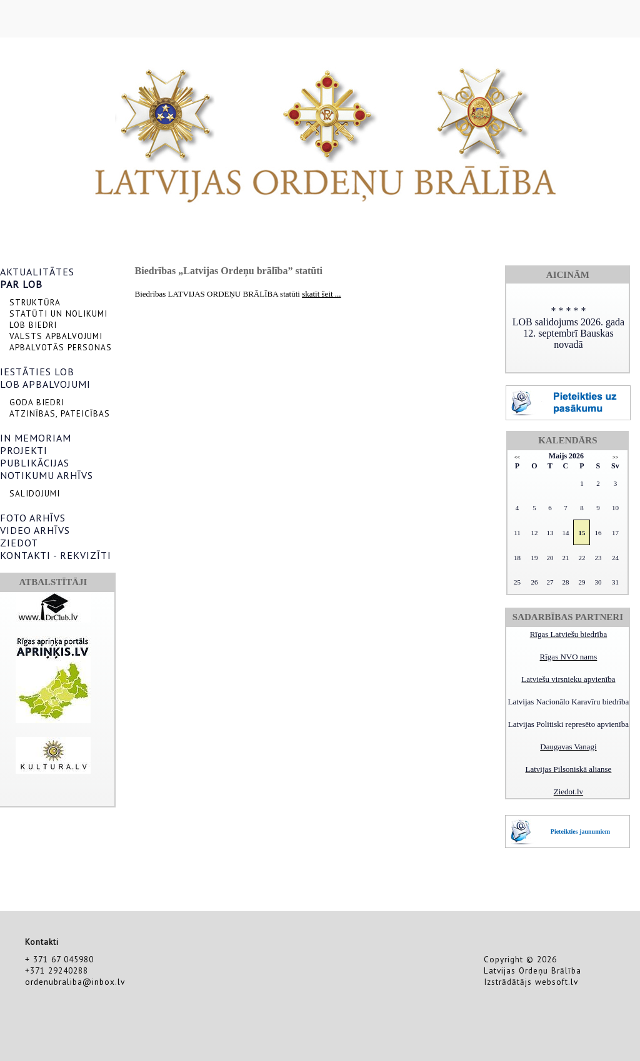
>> (615, 457)
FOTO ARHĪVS (33, 517)
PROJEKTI (24, 450)
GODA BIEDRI (36, 402)
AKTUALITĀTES (37, 271)
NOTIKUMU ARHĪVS (46, 475)
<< (517, 457)
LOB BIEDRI (33, 324)
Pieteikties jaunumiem (580, 831)
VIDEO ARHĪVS (35, 530)
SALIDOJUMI (34, 493)
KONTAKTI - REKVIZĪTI (55, 555)
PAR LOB (21, 284)
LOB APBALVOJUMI (45, 384)
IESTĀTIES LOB (37, 371)
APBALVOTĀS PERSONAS (60, 347)
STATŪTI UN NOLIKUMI (58, 313)
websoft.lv (556, 981)
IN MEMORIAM (35, 438)
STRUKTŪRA (35, 302)
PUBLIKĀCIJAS (34, 462)
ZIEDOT (19, 542)
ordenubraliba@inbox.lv (75, 981)
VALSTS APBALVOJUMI (55, 336)
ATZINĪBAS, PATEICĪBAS (59, 413)
